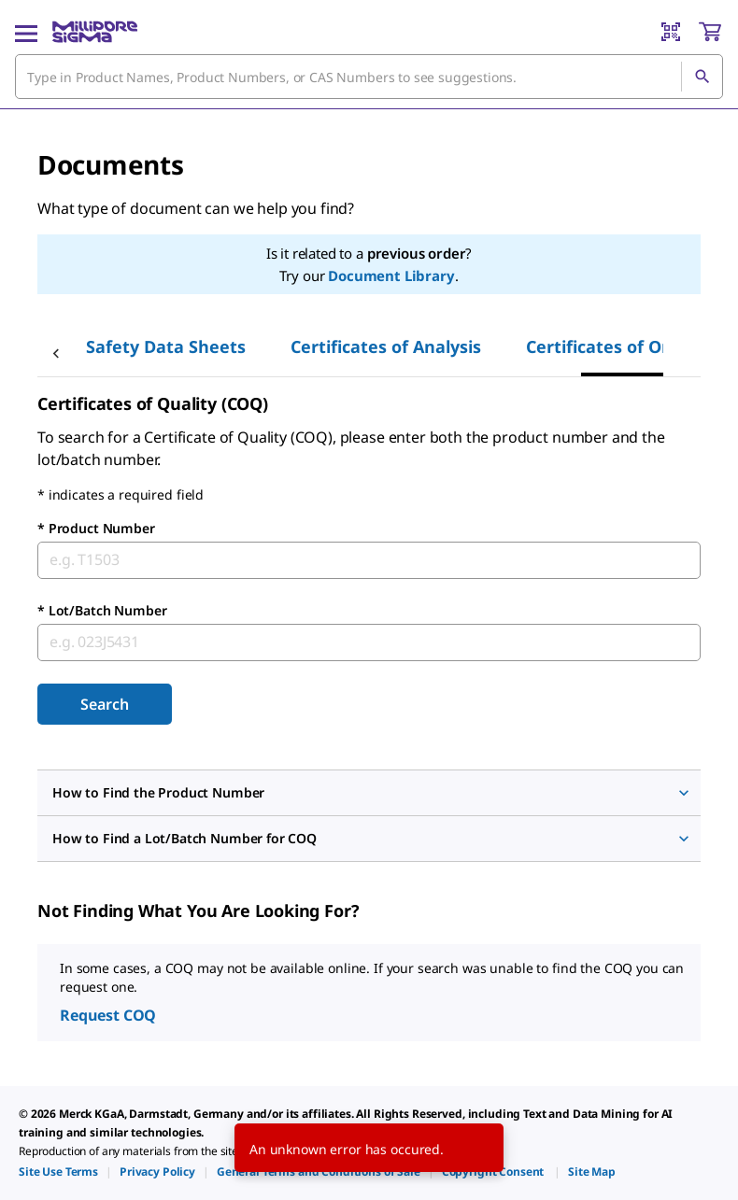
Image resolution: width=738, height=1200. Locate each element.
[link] (58, 1171)
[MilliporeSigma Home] (94, 32)
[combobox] (369, 76)
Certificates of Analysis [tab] (386, 346)
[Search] (701, 77)
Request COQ (108, 1015)
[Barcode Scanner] (671, 32)
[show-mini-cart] (710, 32)
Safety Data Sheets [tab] (166, 346)
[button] (369, 792)
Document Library (391, 275)
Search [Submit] (104, 704)
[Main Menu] (26, 32)
